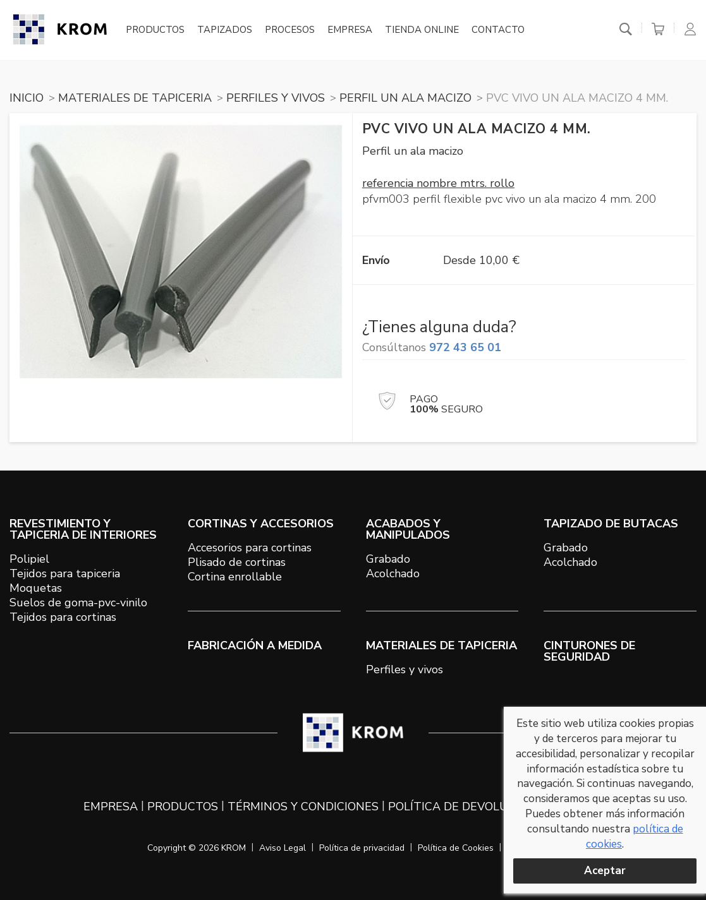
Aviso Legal (282, 848)
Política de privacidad (362, 848)
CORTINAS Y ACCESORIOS (261, 523)
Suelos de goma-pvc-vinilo (78, 602)
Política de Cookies (456, 848)
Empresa (349, 30)
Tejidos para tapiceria (64, 573)
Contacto (498, 30)
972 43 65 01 (465, 347)
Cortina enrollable (235, 576)
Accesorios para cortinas (250, 547)
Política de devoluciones (469, 806)
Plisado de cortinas (237, 562)
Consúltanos (431, 347)
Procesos (290, 30)
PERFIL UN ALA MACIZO (405, 97)
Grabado (388, 559)
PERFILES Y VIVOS (275, 97)
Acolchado (393, 573)
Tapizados (224, 30)
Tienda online (422, 30)
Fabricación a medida (255, 645)
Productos (155, 30)
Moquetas (35, 588)
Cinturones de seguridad (589, 651)
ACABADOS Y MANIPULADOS (408, 529)
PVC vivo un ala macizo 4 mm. (577, 97)
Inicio (26, 97)
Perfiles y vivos (404, 669)
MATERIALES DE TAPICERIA (135, 97)
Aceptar (605, 870)
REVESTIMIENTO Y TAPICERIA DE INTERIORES (83, 529)
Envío (376, 260)
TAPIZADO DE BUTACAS (611, 523)
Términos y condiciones (303, 806)
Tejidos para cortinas (62, 617)
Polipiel (29, 559)
